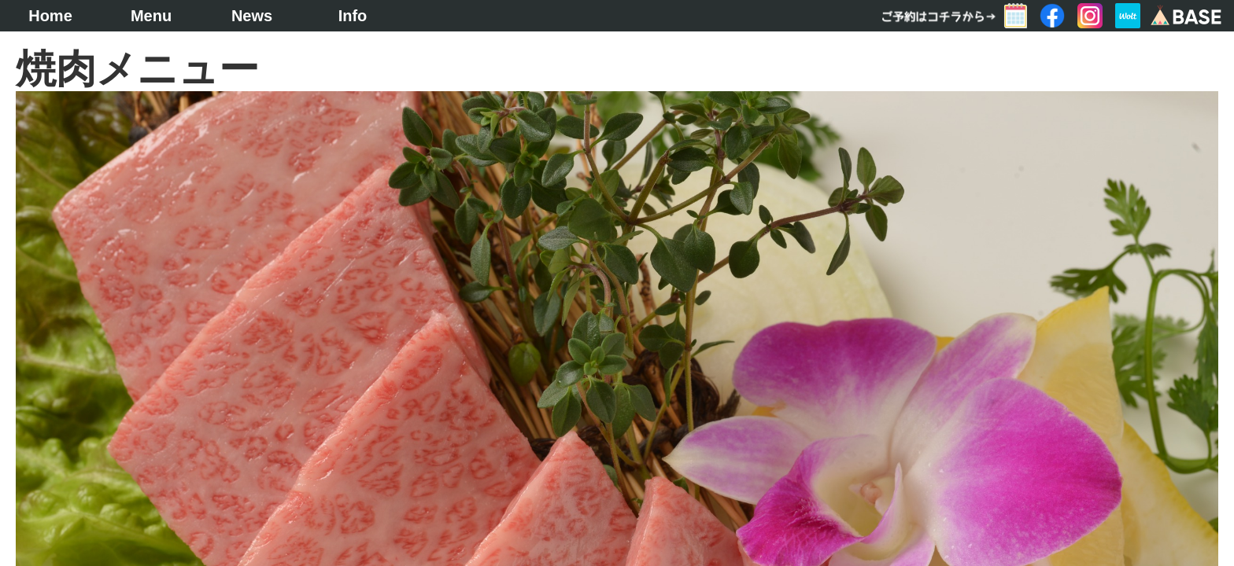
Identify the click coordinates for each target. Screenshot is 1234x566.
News (251, 15)
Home (50, 15)
